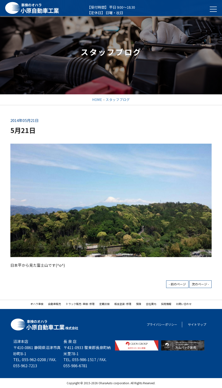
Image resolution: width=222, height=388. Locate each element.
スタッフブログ (118, 99)
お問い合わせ (184, 304)
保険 (138, 304)
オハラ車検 (36, 304)
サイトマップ (197, 324)
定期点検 (104, 304)
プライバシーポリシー (162, 324)
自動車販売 (54, 304)
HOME (97, 99)
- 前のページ (177, 284)
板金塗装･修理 (122, 304)
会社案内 (151, 304)
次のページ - (200, 284)
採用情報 (166, 304)
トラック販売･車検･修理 (80, 304)
